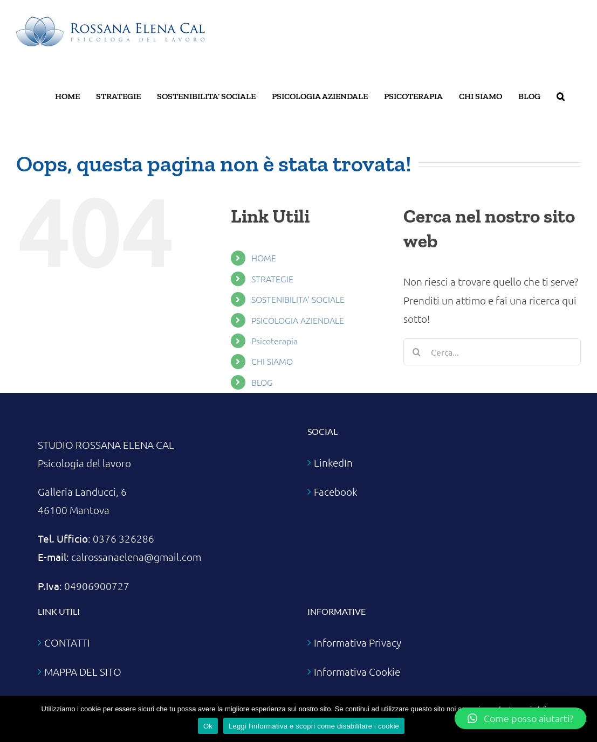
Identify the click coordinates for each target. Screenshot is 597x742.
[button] (561, 96)
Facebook (335, 491)
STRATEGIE (272, 279)
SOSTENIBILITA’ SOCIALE (298, 299)
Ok (207, 726)
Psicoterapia (274, 340)
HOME (263, 257)
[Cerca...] (492, 351)
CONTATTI (67, 642)
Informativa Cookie (357, 671)
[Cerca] (416, 351)
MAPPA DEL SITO (82, 671)
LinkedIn (333, 462)
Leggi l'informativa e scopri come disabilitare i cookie (314, 726)
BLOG (262, 382)
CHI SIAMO (272, 361)
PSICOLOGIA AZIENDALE (297, 320)
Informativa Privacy (357, 642)
